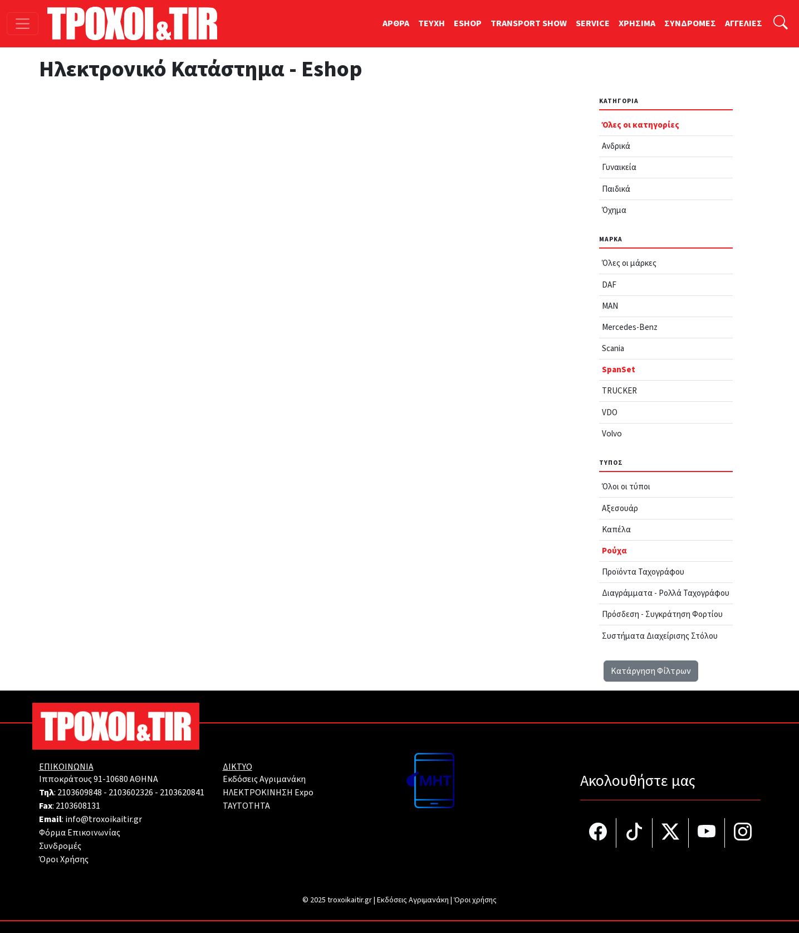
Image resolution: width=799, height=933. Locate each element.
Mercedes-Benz (630, 327)
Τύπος (611, 463)
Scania (613, 348)
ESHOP (468, 23)
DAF (609, 285)
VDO (609, 412)
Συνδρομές (60, 846)
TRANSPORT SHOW (529, 23)
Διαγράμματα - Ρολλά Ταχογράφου (665, 593)
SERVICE (593, 23)
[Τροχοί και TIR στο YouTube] (707, 833)
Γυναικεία (619, 167)
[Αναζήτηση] (780, 24)
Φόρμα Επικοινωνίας (79, 833)
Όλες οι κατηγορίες (640, 125)
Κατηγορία (619, 101)
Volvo (612, 433)
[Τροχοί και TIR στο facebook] (598, 833)
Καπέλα (616, 529)
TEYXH (431, 23)
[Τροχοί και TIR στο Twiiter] (671, 833)
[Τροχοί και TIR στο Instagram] (743, 833)
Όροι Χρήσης (64, 859)
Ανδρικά (616, 146)
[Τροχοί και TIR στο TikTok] (634, 833)
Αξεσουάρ (620, 508)
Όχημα (614, 210)
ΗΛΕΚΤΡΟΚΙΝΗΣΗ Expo (268, 792)
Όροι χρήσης (475, 900)
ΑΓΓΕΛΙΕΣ (743, 23)
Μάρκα (610, 239)
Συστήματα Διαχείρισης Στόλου (660, 636)
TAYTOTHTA (246, 806)
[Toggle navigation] (22, 23)
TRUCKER (619, 391)
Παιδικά (616, 189)
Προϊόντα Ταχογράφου (643, 572)
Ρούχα (614, 551)
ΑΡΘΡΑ (396, 23)
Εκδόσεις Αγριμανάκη (264, 779)
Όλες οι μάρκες (629, 263)
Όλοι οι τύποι (626, 486)
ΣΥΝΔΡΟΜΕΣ (690, 23)
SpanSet (618, 369)
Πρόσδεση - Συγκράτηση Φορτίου (662, 614)
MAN (610, 306)
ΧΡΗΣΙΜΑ (637, 23)
